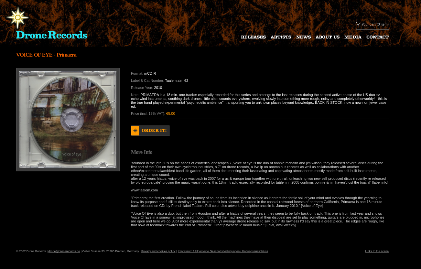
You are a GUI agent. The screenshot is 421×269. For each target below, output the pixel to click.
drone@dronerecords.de (64, 251)
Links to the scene (377, 251)
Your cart (369, 24)
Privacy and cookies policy (158, 251)
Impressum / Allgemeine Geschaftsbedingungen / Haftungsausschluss (223, 251)
